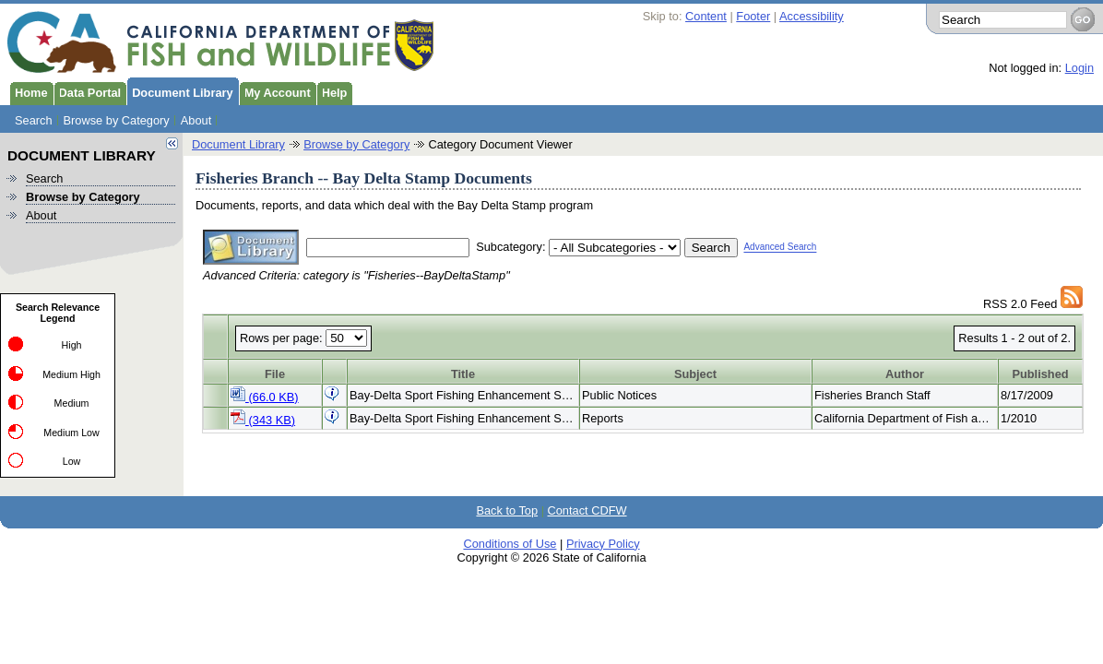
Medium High (71, 374)
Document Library (179, 91)
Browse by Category (117, 120)
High (72, 344)
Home (28, 91)
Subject (695, 374)
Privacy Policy (603, 544)
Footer (753, 16)
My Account (275, 91)
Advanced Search (779, 248)
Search (34, 120)
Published (1040, 374)
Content (706, 16)
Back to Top (507, 510)
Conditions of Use (509, 544)
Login (1079, 68)
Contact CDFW (587, 510)
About (196, 120)
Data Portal (87, 91)
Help (332, 91)
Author (904, 374)
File (275, 374)
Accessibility (811, 16)
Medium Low (71, 432)
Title (463, 374)
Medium (71, 403)
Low (72, 461)
